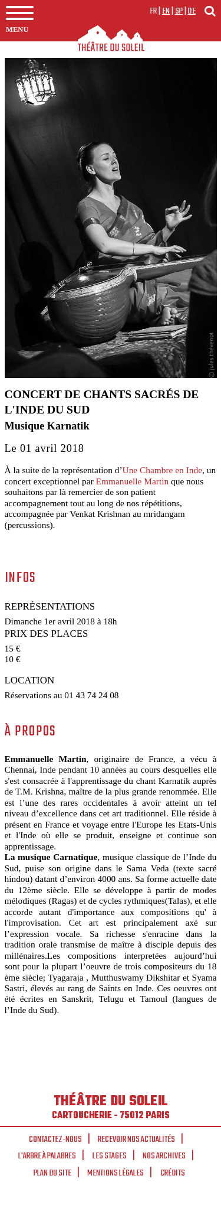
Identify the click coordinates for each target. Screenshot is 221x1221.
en (166, 11)
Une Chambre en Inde (162, 470)
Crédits (172, 1173)
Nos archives (164, 1156)
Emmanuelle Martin (132, 481)
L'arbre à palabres (47, 1156)
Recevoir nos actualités (136, 1139)
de (191, 11)
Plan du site (52, 1173)
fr (153, 11)
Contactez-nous (55, 1139)
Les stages (110, 1156)
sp (179, 11)
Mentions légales (115, 1173)
